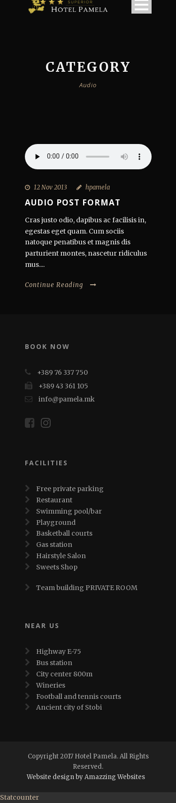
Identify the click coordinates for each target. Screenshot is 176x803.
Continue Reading (61, 285)
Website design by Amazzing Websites (86, 777)
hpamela (97, 187)
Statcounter (19, 797)
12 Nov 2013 (50, 187)
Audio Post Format (73, 202)
